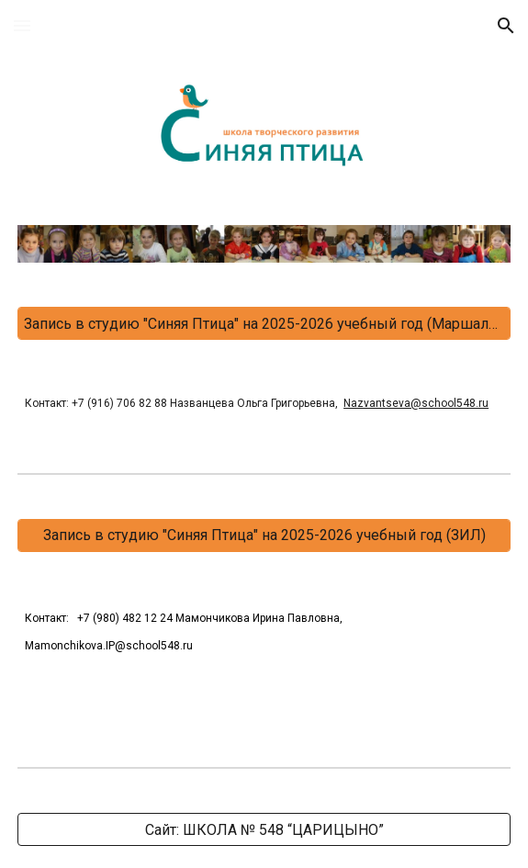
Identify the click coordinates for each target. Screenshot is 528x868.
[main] (264, 402)
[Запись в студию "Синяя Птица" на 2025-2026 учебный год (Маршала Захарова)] (264, 323)
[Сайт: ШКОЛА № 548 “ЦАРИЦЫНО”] (264, 829)
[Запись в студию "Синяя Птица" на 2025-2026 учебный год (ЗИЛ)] (264, 535)
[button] (22, 25)
